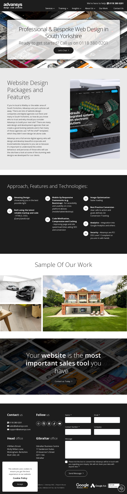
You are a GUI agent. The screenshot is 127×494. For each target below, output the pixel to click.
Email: (97, 415)
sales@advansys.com (17, 426)
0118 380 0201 (93, 43)
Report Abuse (61, 485)
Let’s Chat (62, 50)
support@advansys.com (18, 429)
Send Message (75, 473)
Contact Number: (72, 427)
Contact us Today (62, 381)
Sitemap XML (49, 485)
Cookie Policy (20, 478)
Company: (98, 427)
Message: (68, 439)
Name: (68, 415)
